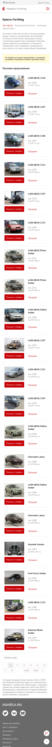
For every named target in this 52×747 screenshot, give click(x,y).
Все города (8, 25)
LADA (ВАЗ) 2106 (36, 135)
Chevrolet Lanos (36, 456)
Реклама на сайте (10, 738)
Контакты (7, 742)
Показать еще (10, 657)
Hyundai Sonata (36, 544)
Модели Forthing (16, 8)
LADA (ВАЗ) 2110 (36, 77)
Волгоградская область (25, 25)
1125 (26, 670)
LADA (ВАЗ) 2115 (36, 602)
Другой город (9, 28)
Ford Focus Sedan (37, 573)
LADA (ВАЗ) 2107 (36, 106)
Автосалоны (8, 731)
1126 (35, 670)
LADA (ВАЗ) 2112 (36, 222)
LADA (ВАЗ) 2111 (36, 164)
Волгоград (41, 25)
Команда (6, 735)
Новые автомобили (11, 723)
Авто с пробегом (10, 727)
